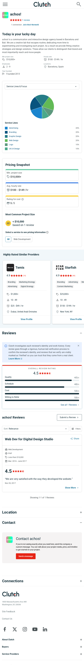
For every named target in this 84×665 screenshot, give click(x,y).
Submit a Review (68, 417)
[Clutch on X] (14, 629)
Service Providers (10, 654)
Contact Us (7, 618)
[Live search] (79, 4)
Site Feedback (8, 611)
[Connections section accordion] (42, 581)
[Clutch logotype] (10, 594)
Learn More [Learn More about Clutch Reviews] (14, 358)
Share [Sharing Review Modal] (76, 438)
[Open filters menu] (76, 429)
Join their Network (31, 25)
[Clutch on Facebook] (4, 629)
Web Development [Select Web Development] (22, 239)
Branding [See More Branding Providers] (12, 132)
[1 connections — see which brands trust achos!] (16, 24)
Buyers (5, 647)
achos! (15, 14)
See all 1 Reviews (69, 405)
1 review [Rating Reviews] (26, 20)
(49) (73, 276)
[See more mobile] (72, 487)
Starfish (70, 267)
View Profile (27, 319)
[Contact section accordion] (42, 523)
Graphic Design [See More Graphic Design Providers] (15, 136)
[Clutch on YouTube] (35, 629)
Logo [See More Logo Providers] (11, 144)
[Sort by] (35, 429)
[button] (35, 429)
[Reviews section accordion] (42, 333)
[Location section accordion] (42, 512)
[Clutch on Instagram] (24, 629)
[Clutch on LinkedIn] (45, 629)
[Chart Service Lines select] (42, 86)
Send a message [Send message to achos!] (26, 556)
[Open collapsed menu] (5, 4)
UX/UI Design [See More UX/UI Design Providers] (14, 149)
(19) (24, 276)
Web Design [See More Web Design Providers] (13, 140)
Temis (20, 267)
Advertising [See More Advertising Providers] (13, 128)
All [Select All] (8, 239)
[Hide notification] (78, 345)
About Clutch (8, 639)
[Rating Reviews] (16, 20)
